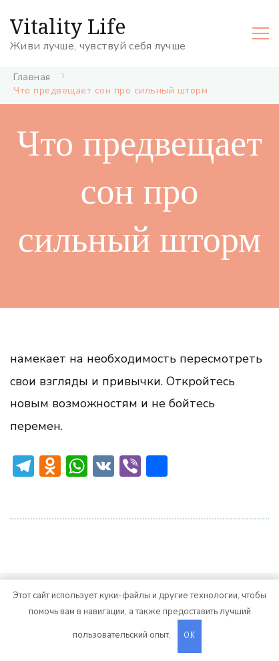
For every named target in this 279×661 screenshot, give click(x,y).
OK (189, 636)
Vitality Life (67, 26)
